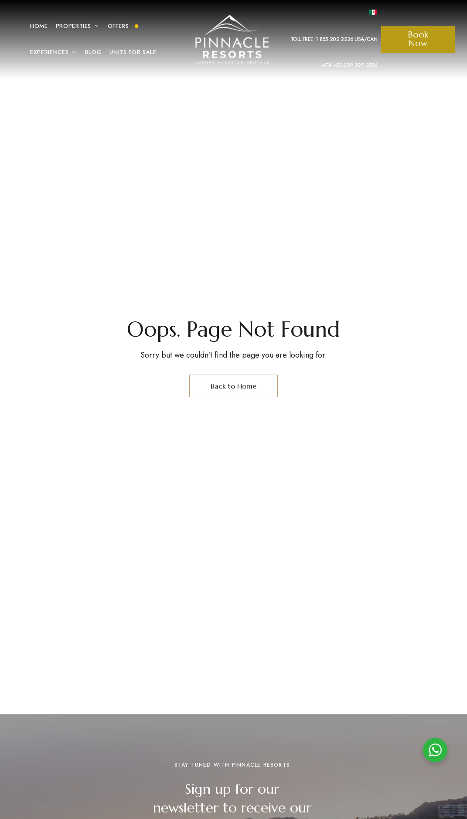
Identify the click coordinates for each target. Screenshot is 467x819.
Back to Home (233, 386)
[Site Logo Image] (232, 39)
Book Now (418, 39)
